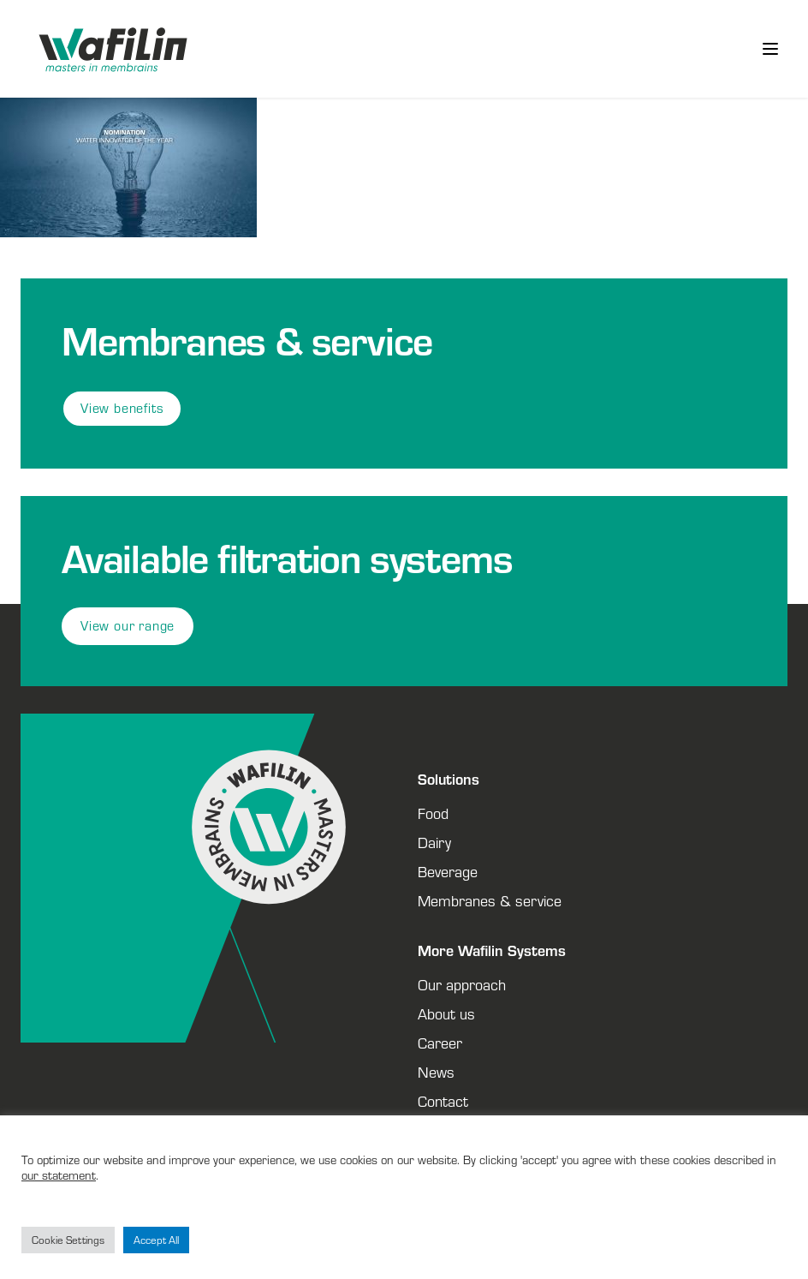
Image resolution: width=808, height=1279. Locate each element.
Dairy (434, 842)
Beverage (448, 871)
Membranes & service (489, 900)
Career (440, 1042)
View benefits (121, 408)
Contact (443, 1101)
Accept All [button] (156, 1240)
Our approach (462, 984)
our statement (58, 1175)
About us (446, 1013)
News (436, 1072)
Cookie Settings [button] (68, 1240)
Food (433, 813)
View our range (127, 626)
